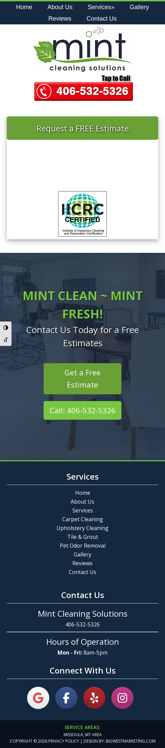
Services (82, 510)
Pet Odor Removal (82, 545)
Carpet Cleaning (82, 519)
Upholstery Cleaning (82, 528)
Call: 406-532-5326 (83, 410)
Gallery (82, 554)
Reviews (82, 563)
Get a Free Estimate (82, 378)
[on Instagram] (122, 698)
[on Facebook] (66, 698)
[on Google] (38, 698)
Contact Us (82, 572)
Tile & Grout (82, 537)
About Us (82, 501)
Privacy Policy (63, 741)
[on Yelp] (94, 698)
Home (82, 493)
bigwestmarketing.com (131, 741)
